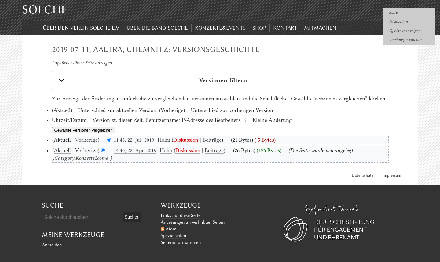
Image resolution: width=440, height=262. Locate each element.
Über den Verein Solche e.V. (81, 28)
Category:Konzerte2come (81, 158)
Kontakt (285, 28)
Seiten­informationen (181, 242)
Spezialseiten (173, 235)
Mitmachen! (321, 28)
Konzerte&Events (220, 28)
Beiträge (212, 140)
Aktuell (62, 150)
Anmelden (52, 245)
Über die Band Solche (157, 28)
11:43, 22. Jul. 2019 (134, 140)
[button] (220, 80)
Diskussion (398, 21)
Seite (393, 12)
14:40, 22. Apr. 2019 (135, 150)
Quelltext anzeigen (404, 30)
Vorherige (86, 140)
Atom (171, 229)
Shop (259, 28)
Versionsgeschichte (405, 39)
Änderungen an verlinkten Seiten (193, 222)
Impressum (392, 175)
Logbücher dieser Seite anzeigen (82, 63)
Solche (45, 9)
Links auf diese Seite (180, 215)
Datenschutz (362, 175)
